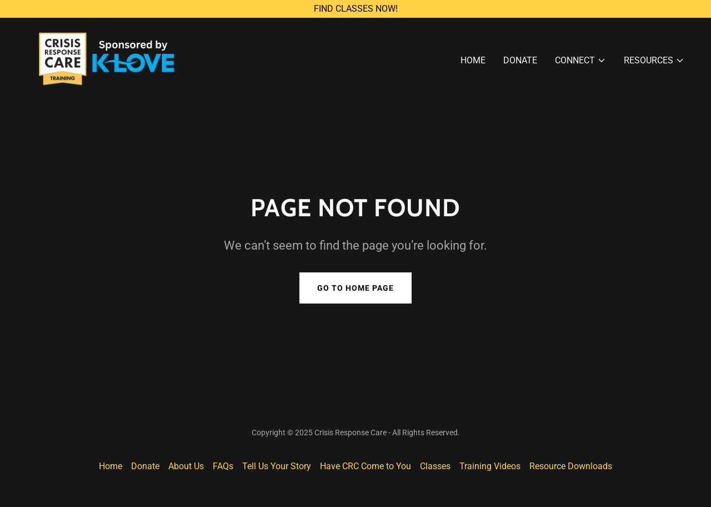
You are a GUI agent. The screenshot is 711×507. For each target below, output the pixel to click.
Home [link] (472, 60)
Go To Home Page (355, 288)
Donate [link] (520, 60)
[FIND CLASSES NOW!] (355, 9)
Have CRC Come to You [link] (365, 466)
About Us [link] (186, 466)
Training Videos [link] (489, 466)
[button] (580, 60)
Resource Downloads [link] (570, 466)
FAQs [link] (223, 466)
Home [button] (110, 466)
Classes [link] (435, 466)
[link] (101, 58)
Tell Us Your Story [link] (276, 466)
